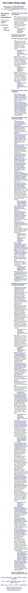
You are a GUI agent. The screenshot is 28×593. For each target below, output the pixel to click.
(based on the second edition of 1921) (20, 423)
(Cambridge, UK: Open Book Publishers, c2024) (21, 124)
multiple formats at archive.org (21, 29)
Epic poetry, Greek (6, 28)
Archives (16, 584)
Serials (16, 582)
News (6, 584)
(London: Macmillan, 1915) (20, 222)
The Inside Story (23, 584)
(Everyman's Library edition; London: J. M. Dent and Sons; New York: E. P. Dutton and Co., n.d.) (20, 563)
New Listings (13, 581)
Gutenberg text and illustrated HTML (21, 267)
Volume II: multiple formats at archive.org (22, 559)
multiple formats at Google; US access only (21, 235)
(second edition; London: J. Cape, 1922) (20, 95)
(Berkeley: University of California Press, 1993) (21, 175)
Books (2, 584)
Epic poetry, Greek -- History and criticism (19, 118)
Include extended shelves (17, 7)
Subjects (12, 582)
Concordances (7, 30)
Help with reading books (6, 577)
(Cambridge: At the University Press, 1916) (20, 277)
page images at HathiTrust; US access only (22, 54)
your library (3, 21)
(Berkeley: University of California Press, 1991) (20, 185)
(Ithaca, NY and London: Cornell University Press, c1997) (20, 137)
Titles (24, 581)
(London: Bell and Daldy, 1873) (20, 476)
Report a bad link (17, 577)
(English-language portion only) (20, 354)
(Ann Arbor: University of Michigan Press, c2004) (20, 166)
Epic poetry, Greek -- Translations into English (19, 284)
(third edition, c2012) (20, 288)
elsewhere (3, 22)
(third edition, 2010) (19, 297)
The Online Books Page (14, 3)
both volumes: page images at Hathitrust (21, 438)
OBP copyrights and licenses (13, 589)
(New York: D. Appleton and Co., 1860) (20, 519)
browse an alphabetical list (13, 9)
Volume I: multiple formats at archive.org (22, 556)
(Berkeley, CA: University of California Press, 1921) (21, 252)
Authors (19, 581)
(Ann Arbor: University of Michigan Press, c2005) (20, 156)
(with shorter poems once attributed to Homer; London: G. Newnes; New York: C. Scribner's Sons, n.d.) (21, 445)
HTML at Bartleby (21, 393)
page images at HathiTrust (20, 32)
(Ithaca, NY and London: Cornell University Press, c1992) (20, 146)
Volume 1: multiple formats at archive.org (22, 204)
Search (7, 581)
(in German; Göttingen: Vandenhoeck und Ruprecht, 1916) (20, 245)
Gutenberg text (20, 392)
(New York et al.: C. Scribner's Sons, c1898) (20, 366)
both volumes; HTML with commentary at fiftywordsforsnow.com (22, 553)
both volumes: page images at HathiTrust (22, 201)
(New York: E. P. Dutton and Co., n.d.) (20, 510)
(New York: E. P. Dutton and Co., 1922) (21, 106)
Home (3, 581)
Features (11, 584)
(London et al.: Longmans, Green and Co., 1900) (20, 398)
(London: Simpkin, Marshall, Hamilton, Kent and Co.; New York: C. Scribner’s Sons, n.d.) (21, 532)
